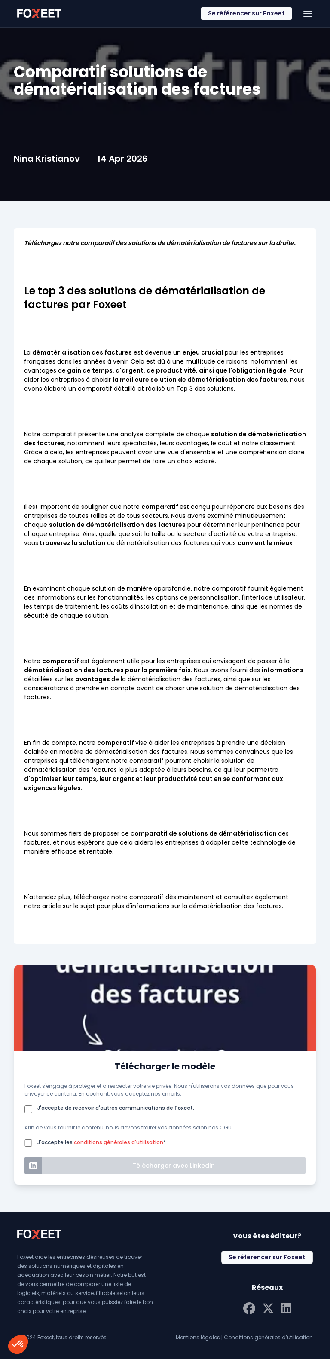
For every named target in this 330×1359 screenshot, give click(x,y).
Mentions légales (198, 1337)
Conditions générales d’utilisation (268, 1337)
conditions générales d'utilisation (118, 1142)
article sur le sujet (68, 906)
